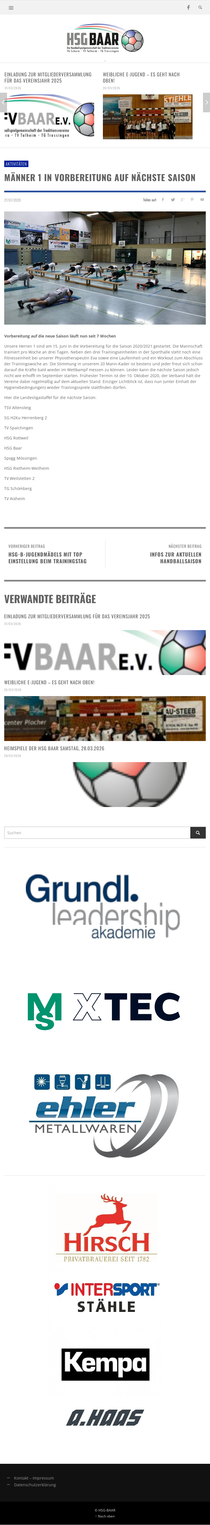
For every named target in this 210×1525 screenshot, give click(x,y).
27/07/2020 (12, 200)
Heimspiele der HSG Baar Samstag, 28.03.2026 (54, 748)
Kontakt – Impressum (34, 1478)
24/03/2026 (12, 755)
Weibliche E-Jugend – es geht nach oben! (141, 77)
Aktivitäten (16, 164)
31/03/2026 (12, 88)
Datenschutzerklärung (35, 1484)
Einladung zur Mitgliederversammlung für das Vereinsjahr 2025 (48, 77)
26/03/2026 (111, 88)
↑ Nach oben (105, 1516)
